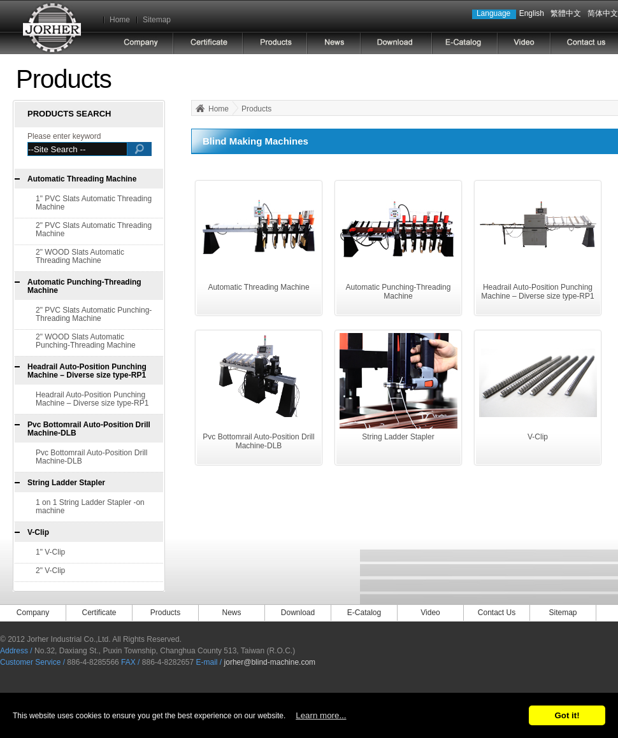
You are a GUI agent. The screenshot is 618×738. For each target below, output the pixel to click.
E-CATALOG (465, 43)
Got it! (566, 715)
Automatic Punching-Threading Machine (84, 286)
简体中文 (602, 13)
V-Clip (38, 532)
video (524, 43)
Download (298, 612)
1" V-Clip (50, 552)
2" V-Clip (50, 570)
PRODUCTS (275, 43)
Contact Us (496, 612)
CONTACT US (583, 43)
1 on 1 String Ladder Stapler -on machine (90, 506)
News (231, 612)
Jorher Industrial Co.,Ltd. (51, 27)
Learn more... (321, 715)
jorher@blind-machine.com (270, 662)
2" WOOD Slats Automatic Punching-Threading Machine (86, 341)
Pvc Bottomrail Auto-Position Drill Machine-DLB (88, 428)
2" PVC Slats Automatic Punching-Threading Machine (94, 314)
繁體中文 (565, 13)
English (531, 13)
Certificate (208, 43)
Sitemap (157, 19)
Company (33, 612)
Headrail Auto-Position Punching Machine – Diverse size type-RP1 (87, 371)
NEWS (334, 43)
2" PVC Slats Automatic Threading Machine (94, 229)
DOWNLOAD (396, 43)
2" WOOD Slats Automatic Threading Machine (80, 256)
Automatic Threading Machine (81, 178)
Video (430, 612)
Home (120, 19)
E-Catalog (364, 612)
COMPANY (140, 43)
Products (256, 108)
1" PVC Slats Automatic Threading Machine (94, 202)
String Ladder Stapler (66, 482)
